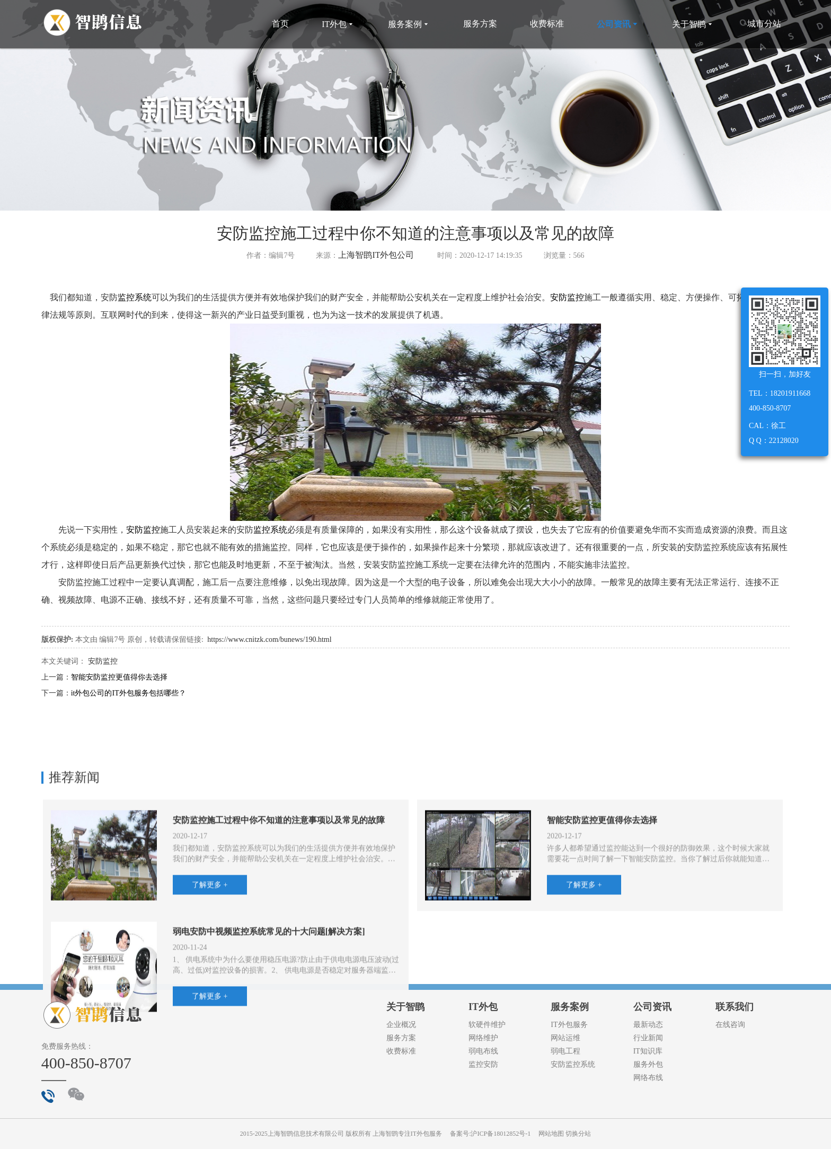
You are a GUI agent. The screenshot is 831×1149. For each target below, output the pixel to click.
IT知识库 (647, 1051)
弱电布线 (483, 1051)
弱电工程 (565, 1051)
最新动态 (648, 1025)
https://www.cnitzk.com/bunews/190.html (269, 639)
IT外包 (338, 24)
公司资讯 (618, 24)
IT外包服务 (569, 1025)
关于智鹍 (693, 24)
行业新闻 (648, 1038)
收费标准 (547, 23)
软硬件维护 (487, 1025)
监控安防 (483, 1064)
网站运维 (565, 1038)
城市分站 (764, 23)
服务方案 (480, 23)
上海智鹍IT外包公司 (376, 254)
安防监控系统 (573, 1064)
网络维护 (483, 1038)
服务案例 (409, 24)
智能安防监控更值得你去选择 (119, 677)
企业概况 (401, 1025)
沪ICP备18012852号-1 (501, 1133)
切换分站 (578, 1133)
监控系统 (135, 297)
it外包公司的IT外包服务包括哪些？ (128, 693)
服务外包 (648, 1064)
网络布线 (648, 1078)
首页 (280, 23)
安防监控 (567, 297)
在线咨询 (730, 1025)
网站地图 (551, 1133)
